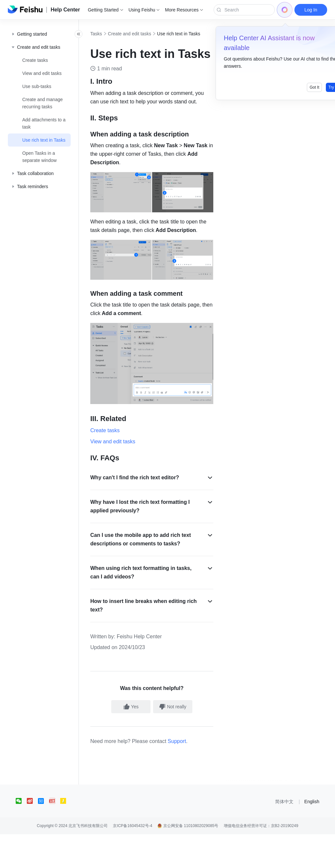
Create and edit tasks (144, 33)
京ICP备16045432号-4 (132, 857)
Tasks (110, 33)
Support (191, 773)
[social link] (21, 833)
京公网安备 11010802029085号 (187, 857)
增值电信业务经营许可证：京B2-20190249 (261, 857)
